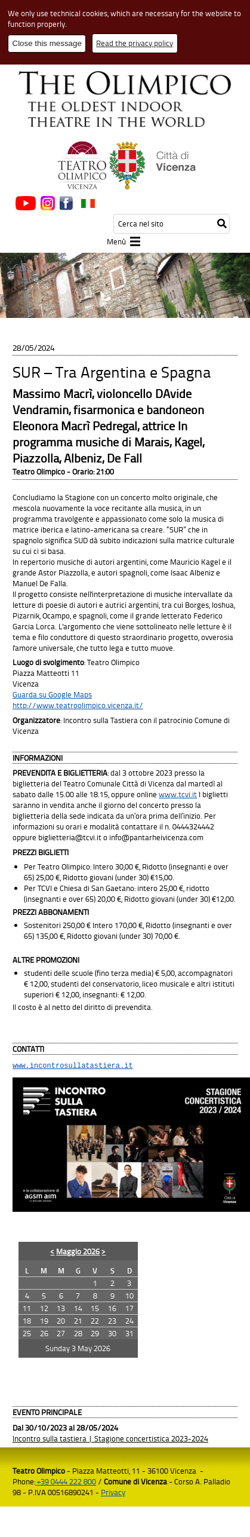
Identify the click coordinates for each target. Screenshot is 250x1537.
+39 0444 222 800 (65, 1483)
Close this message (47, 43)
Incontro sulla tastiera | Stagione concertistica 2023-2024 (110, 1440)
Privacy (113, 1494)
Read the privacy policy (134, 43)
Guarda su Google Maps (52, 694)
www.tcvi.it (178, 794)
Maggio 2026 (78, 1253)
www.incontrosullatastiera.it (73, 1067)
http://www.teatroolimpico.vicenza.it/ (78, 705)
